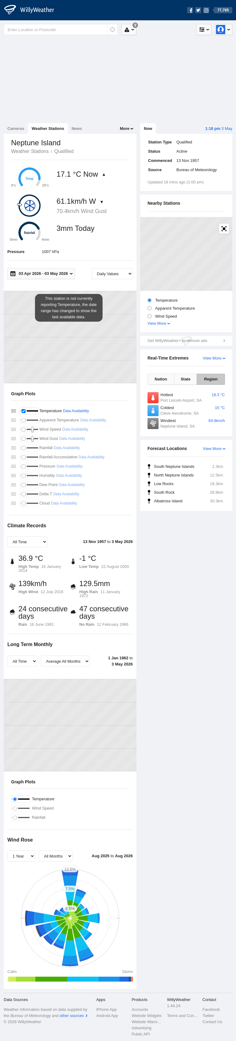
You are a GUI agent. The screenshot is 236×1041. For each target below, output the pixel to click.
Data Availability (76, 411)
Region (211, 379)
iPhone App (106, 1009)
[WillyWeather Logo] (32, 10)
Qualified (63, 151)
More (124, 128)
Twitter (208, 1015)
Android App (107, 1015)
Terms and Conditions (183, 1015)
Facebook (211, 1009)
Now (148, 128)
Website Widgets (146, 1015)
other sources (72, 1015)
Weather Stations (48, 128)
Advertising (141, 1028)
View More (157, 323)
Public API (141, 1034)
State (186, 379)
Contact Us (212, 1021)
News (77, 128)
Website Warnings (147, 1021)
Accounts (140, 1009)
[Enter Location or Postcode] (61, 29)
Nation (161, 379)
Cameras (15, 128)
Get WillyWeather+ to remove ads (177, 340)
